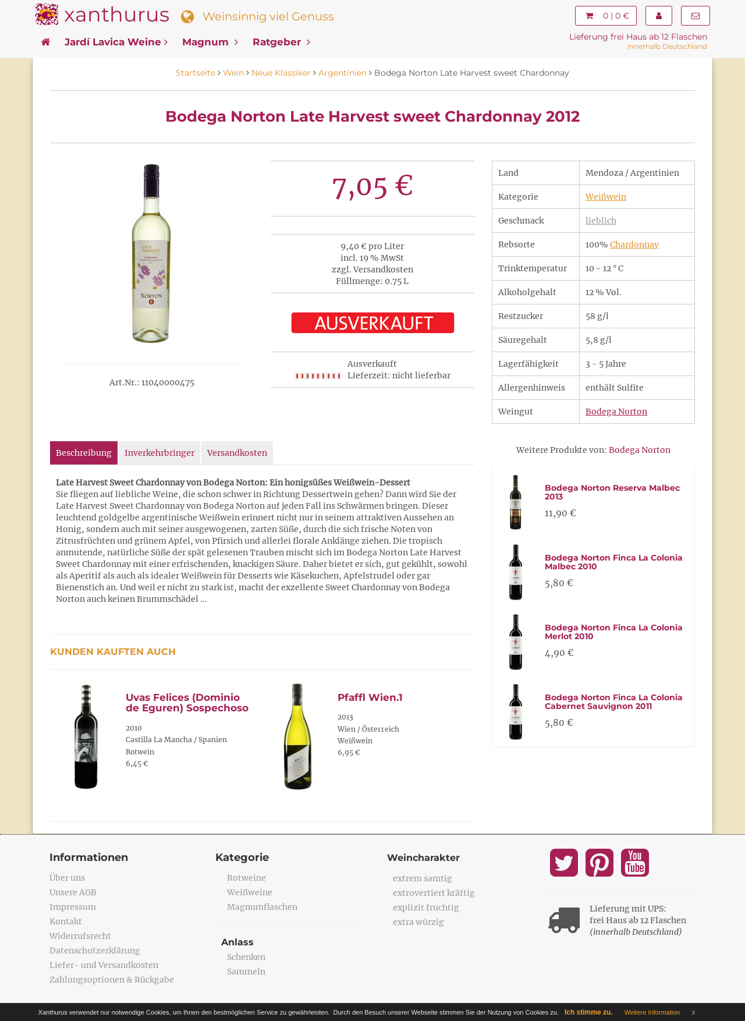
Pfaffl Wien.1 (370, 697)
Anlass (237, 942)
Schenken (246, 957)
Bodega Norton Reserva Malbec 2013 (612, 492)
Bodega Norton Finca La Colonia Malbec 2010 (614, 562)
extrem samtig (422, 878)
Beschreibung (84, 453)
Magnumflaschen (262, 907)
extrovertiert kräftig (434, 893)
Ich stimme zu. (589, 1012)
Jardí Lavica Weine (116, 42)
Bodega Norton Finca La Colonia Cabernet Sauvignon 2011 (614, 701)
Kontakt (65, 921)
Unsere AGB (73, 892)
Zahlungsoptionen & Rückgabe (111, 979)
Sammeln (246, 971)
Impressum (72, 907)
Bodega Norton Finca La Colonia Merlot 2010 (614, 631)
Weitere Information (652, 1012)
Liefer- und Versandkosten (103, 965)
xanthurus (116, 14)
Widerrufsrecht (80, 936)
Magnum (210, 42)
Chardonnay (634, 244)
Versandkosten (237, 453)
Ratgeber (281, 42)
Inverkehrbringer (159, 453)
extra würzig (418, 922)
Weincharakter (423, 857)
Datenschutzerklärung (94, 950)
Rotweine (246, 878)
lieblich (601, 220)
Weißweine (249, 892)
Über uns (67, 878)
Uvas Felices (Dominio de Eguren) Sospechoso (187, 703)
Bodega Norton (616, 411)
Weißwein (606, 197)
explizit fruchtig (426, 907)
